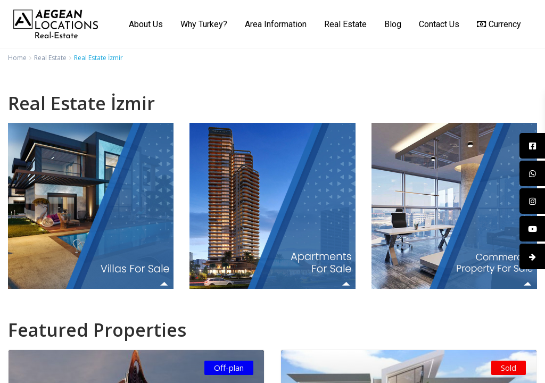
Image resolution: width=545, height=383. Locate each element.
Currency (499, 24)
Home (17, 57)
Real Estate (345, 24)
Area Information (276, 24)
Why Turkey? (203, 24)
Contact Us (439, 24)
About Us (146, 24)
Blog (392, 24)
